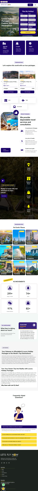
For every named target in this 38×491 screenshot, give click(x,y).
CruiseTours (28, 196)
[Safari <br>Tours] (28, 164)
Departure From (23, 22)
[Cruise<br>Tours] (28, 192)
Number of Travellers (30, 27)
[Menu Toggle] (35, 4)
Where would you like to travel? (31, 22)
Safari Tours (28, 169)
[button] (1, 81)
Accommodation (23, 26)
